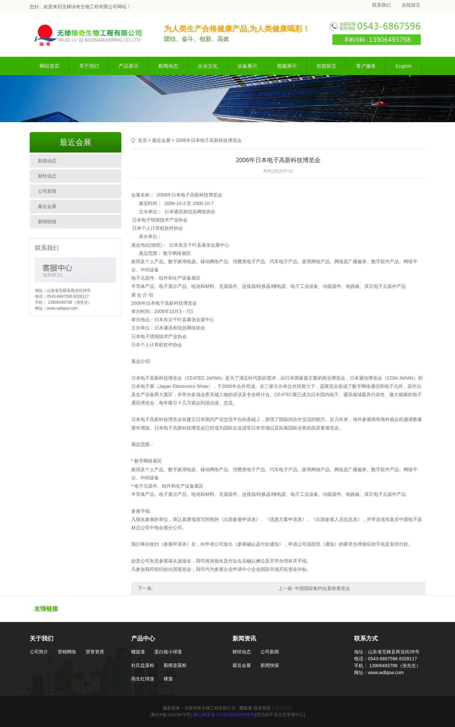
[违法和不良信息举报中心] (280, 714)
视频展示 (287, 66)
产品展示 (128, 66)
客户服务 (366, 66)
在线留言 (411, 5)
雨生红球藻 (142, 678)
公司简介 (39, 651)
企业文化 (208, 66)
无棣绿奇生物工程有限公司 (210, 708)
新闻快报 (47, 221)
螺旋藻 (138, 651)
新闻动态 (168, 66)
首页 (142, 140)
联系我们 (381, 5)
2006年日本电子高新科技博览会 (208, 140)
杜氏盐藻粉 (142, 665)
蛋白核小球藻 (168, 651)
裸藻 (168, 678)
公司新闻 (47, 191)
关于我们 (89, 66)
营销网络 (67, 651)
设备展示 (247, 66)
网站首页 (49, 66)
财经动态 (47, 176)
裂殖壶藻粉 (175, 665)
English (404, 66)
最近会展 (47, 206)
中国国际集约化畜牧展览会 (322, 588)
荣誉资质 (95, 651)
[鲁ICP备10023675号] (171, 714)
